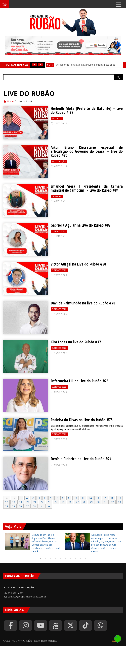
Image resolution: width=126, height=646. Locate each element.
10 (75, 497)
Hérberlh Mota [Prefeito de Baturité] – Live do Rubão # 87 (87, 110)
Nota (50, 65)
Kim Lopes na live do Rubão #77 (76, 342)
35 (13, 506)
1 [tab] (40, 559)
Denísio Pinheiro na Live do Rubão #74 (81, 459)
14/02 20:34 (59, 123)
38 (34, 506)
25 (63, 502)
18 (13, 502)
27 (77, 502)
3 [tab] (50, 559)
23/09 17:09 (59, 275)
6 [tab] (65, 559)
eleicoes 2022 (59, 309)
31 (105, 502)
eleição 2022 (59, 231)
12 (90, 497)
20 (27, 502)
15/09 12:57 (59, 352)
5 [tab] (60, 559)
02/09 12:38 (59, 391)
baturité (57, 118)
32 (112, 502)
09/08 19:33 (59, 464)
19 (20, 502)
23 (48, 502)
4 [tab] (55, 559)
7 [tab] (70, 559)
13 (97, 497)
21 (34, 502)
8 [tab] (75, 559)
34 (6, 506)
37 (27, 506)
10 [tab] (85, 559)
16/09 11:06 (59, 314)
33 (119, 502)
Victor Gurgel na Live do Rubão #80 (78, 264)
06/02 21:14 (59, 166)
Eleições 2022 (59, 270)
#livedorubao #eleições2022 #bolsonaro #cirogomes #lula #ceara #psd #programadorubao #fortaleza (87, 427)
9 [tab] (80, 559)
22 (42, 502)
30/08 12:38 (59, 439)
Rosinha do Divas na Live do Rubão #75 (82, 420)
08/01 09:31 (59, 201)
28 (84, 502)
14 (105, 497)
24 (56, 502)
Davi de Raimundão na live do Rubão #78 (83, 303)
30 (98, 502)
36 (20, 506)
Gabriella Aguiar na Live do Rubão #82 (81, 225)
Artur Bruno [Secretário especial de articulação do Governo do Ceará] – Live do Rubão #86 (87, 151)
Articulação (59, 161)
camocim (57, 196)
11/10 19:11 (59, 236)
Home (8, 101)
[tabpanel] (33, 543)
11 (83, 497)
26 (70, 502)
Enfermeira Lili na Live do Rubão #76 (79, 381)
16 (119, 497)
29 (91, 502)
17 (6, 502)
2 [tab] (45, 559)
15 (112, 497)
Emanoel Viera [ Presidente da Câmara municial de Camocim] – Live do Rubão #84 (87, 188)
